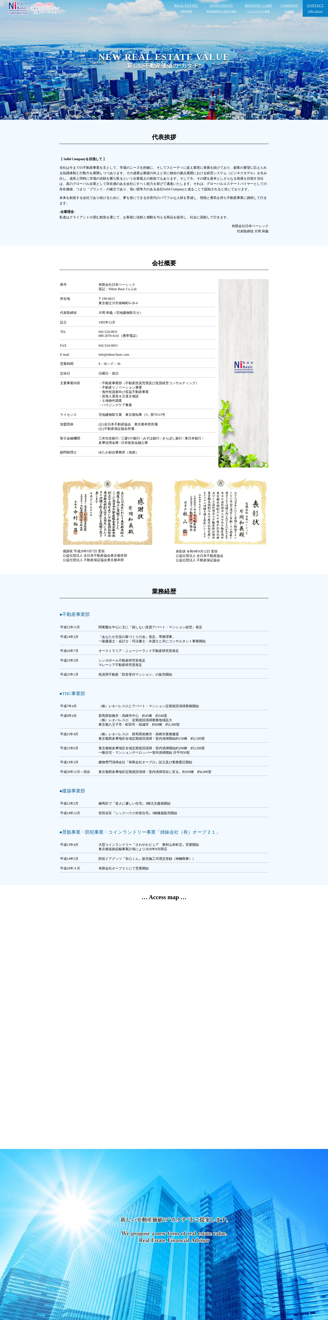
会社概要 (164, 263)
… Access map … (163, 897)
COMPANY (290, 8)
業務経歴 (164, 591)
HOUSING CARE (258, 8)
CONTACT (315, 8)
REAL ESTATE (186, 8)
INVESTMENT (221, 8)
